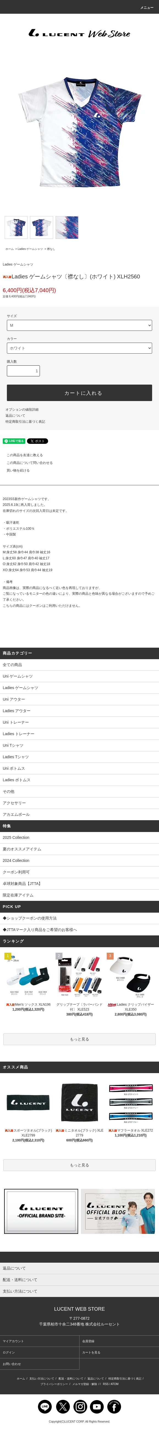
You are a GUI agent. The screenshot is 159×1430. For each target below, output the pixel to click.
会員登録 (88, 1341)
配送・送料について (71, 1378)
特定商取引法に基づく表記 (25, 422)
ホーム (10, 248)
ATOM (115, 1384)
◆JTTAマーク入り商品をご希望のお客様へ (79, 930)
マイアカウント (13, 1341)
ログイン (9, 1352)
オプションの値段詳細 (22, 409)
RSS (106, 1384)
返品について (15, 416)
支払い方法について (41, 1378)
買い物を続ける (15, 470)
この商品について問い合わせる (26, 463)
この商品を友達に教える (21, 455)
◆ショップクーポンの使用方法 (79, 918)
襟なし (51, 248)
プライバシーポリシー (54, 1384)
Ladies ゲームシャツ (30, 248)
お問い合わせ (12, 1364)
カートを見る (91, 1352)
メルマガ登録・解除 (84, 1384)
